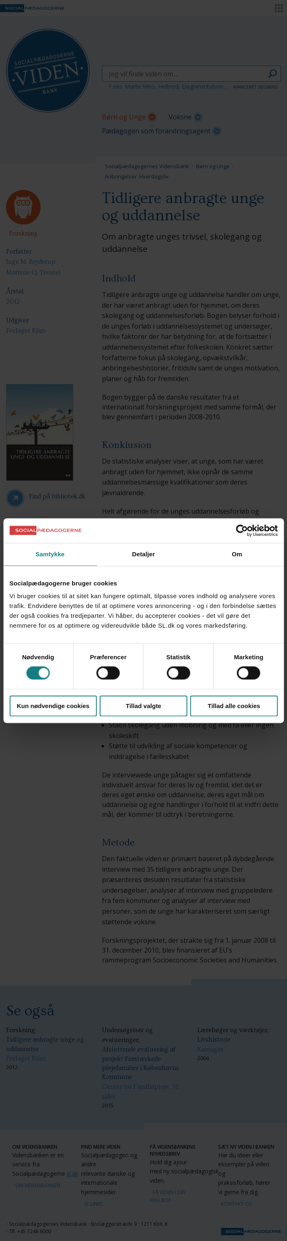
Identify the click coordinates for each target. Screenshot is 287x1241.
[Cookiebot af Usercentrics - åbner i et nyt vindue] (242, 530)
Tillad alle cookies (234, 705)
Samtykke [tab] (50, 554)
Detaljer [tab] (143, 554)
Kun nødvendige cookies (53, 705)
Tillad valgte (143, 705)
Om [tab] (237, 554)
